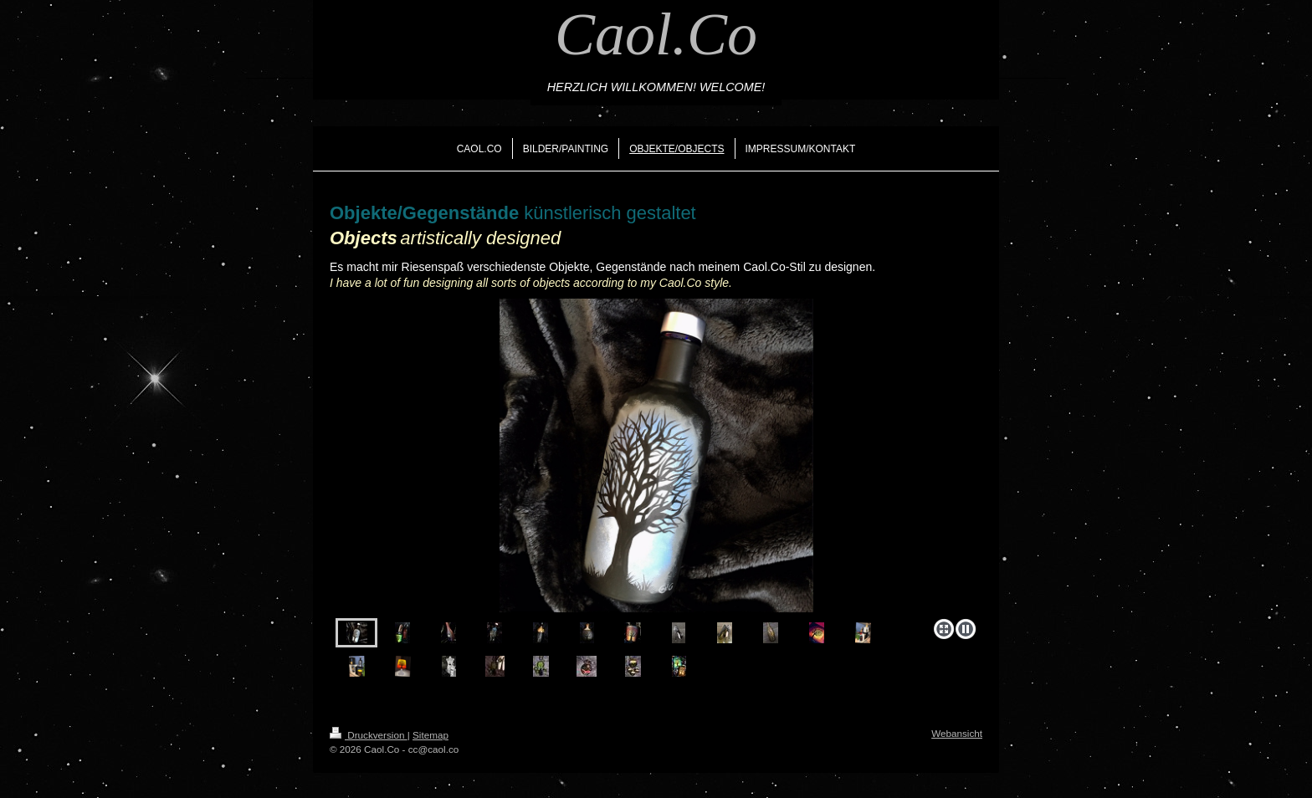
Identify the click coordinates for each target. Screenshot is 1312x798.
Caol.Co (656, 34)
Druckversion (368, 734)
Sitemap (430, 734)
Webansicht (956, 733)
